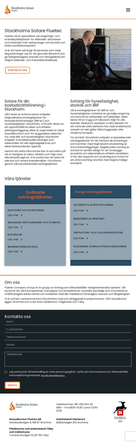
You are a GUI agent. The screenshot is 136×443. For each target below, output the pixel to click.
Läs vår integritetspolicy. (53, 375)
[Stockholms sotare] (36, 9)
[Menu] (99, 9)
